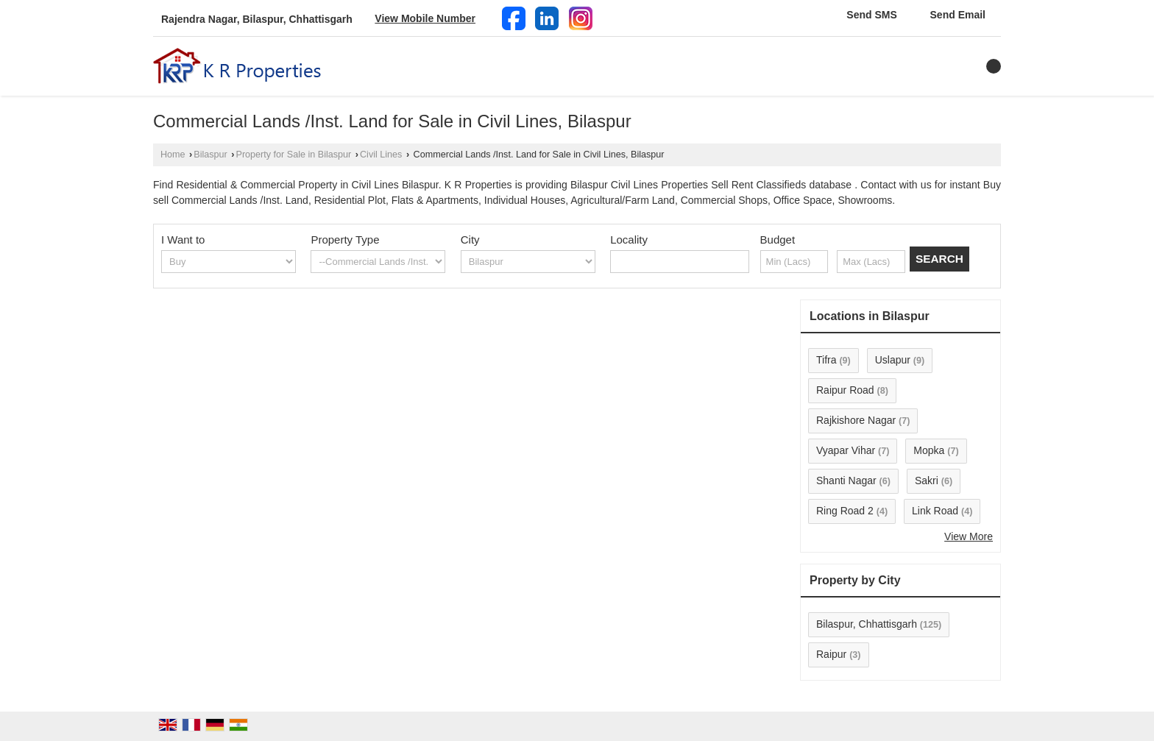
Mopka (928, 450)
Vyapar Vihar (845, 450)
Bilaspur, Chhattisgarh (866, 624)
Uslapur (892, 360)
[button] (425, 18)
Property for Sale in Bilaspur (294, 154)
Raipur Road (845, 390)
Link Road (935, 511)
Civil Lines (381, 154)
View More (968, 536)
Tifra (826, 360)
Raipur (831, 654)
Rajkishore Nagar (856, 420)
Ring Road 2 (845, 511)
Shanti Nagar (846, 480)
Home (172, 154)
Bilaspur (210, 154)
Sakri (926, 480)
